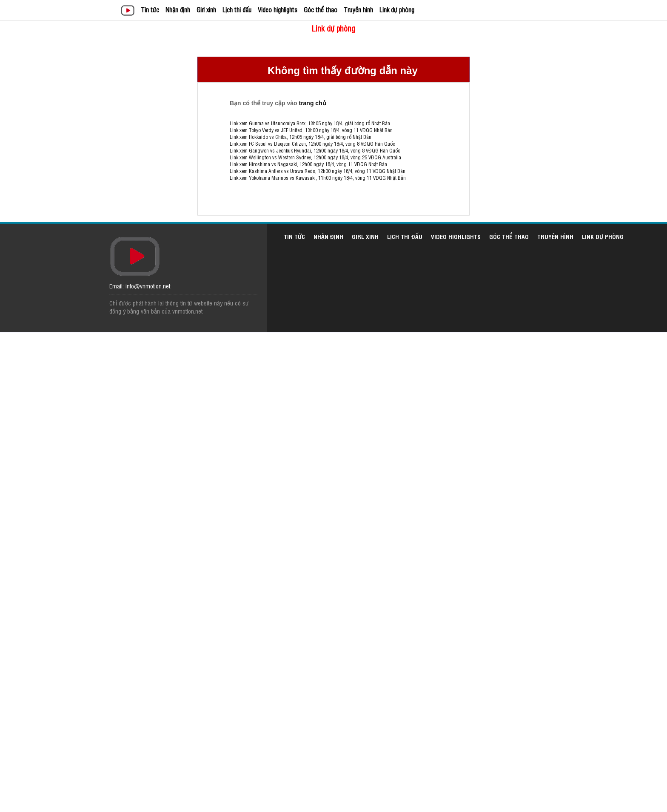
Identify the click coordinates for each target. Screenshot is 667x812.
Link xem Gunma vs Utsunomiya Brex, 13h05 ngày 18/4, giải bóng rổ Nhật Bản (310, 123)
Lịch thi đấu (236, 9)
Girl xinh (206, 9)
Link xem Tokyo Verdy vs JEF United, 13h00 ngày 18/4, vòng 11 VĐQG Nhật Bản (311, 130)
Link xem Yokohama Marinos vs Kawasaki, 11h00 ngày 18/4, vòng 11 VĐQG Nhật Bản (318, 177)
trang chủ (312, 103)
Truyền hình (358, 9)
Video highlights (277, 9)
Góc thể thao (320, 9)
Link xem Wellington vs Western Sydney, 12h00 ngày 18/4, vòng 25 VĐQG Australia (315, 157)
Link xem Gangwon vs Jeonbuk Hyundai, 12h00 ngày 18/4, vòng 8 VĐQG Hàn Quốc (315, 150)
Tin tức (150, 9)
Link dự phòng (396, 9)
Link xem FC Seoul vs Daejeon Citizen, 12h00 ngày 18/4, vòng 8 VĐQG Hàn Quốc (312, 143)
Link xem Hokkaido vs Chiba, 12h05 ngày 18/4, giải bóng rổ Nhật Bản (300, 136)
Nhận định (177, 9)
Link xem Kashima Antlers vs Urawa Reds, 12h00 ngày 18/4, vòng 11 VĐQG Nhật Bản (317, 170)
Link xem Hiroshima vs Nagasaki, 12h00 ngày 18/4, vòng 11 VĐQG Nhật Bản (308, 164)
